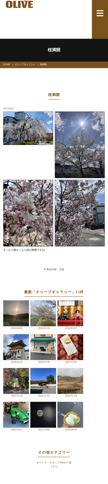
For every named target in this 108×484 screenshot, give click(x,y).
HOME (6, 64)
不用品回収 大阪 (54, 269)
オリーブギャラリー (25, 64)
